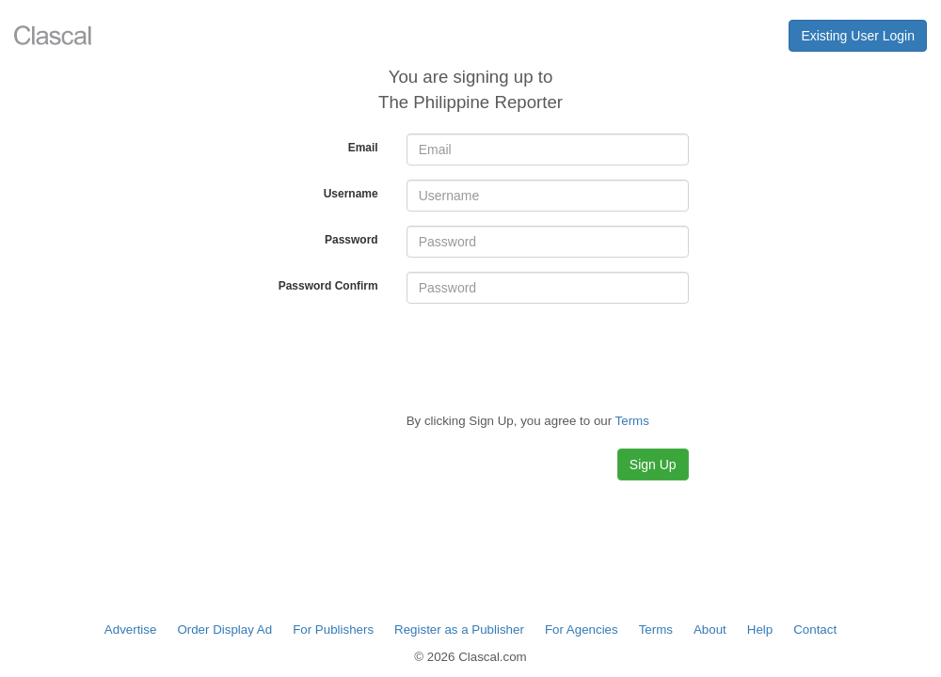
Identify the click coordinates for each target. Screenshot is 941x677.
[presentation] (550, 354)
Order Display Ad (224, 629)
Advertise (130, 629)
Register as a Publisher (459, 629)
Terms (656, 629)
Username (351, 193)
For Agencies (581, 629)
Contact (815, 629)
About (710, 629)
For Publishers (333, 629)
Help (760, 629)
